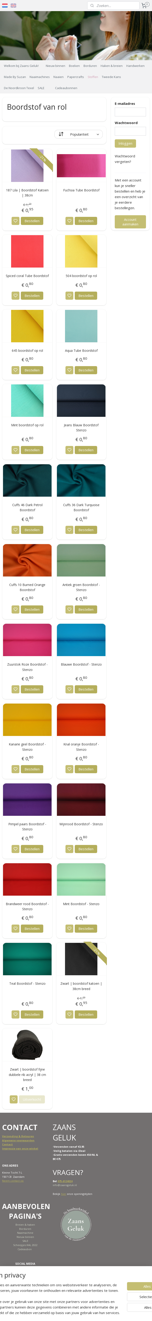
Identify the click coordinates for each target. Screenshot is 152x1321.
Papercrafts (75, 77)
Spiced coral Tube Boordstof (27, 276)
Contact (7, 1144)
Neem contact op (13, 1180)
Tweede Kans (111, 77)
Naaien (58, 77)
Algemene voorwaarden (18, 1140)
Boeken (74, 66)
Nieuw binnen (55, 66)
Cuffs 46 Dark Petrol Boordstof (27, 507)
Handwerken (135, 66)
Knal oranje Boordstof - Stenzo (81, 746)
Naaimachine (25, 1232)
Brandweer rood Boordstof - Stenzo (27, 906)
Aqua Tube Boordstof (81, 350)
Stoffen (93, 77)
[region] (45, 1287)
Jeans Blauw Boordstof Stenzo (81, 427)
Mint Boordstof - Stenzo (81, 904)
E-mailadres (125, 103)
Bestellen (32, 220)
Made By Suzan (15, 77)
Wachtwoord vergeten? (125, 159)
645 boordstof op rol (27, 350)
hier (63, 1194)
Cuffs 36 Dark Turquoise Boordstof (81, 507)
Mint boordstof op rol (27, 425)
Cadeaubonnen (66, 88)
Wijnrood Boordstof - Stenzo (81, 824)
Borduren (90, 66)
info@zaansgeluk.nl (65, 1185)
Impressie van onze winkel (20, 1148)
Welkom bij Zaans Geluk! (21, 66)
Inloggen (125, 143)
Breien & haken (25, 1224)
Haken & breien (112, 66)
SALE (41, 88)
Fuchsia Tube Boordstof (81, 190)
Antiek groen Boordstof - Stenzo (81, 587)
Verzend (7, 1136)
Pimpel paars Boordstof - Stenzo (27, 826)
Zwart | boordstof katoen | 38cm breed (81, 986)
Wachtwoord (126, 122)
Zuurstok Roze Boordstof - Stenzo (27, 667)
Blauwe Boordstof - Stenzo (81, 664)
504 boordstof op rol (81, 276)
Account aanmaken (130, 221)
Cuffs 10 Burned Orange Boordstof (27, 587)
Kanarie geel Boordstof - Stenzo (27, 746)
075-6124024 (65, 1181)
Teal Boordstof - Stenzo (27, 983)
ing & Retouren (23, 1136)
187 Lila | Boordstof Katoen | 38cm (27, 192)
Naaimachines (40, 77)
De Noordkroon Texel (19, 88)
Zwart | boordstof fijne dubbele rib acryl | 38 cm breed (27, 1074)
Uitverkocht (32, 1099)
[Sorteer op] (78, 134)
